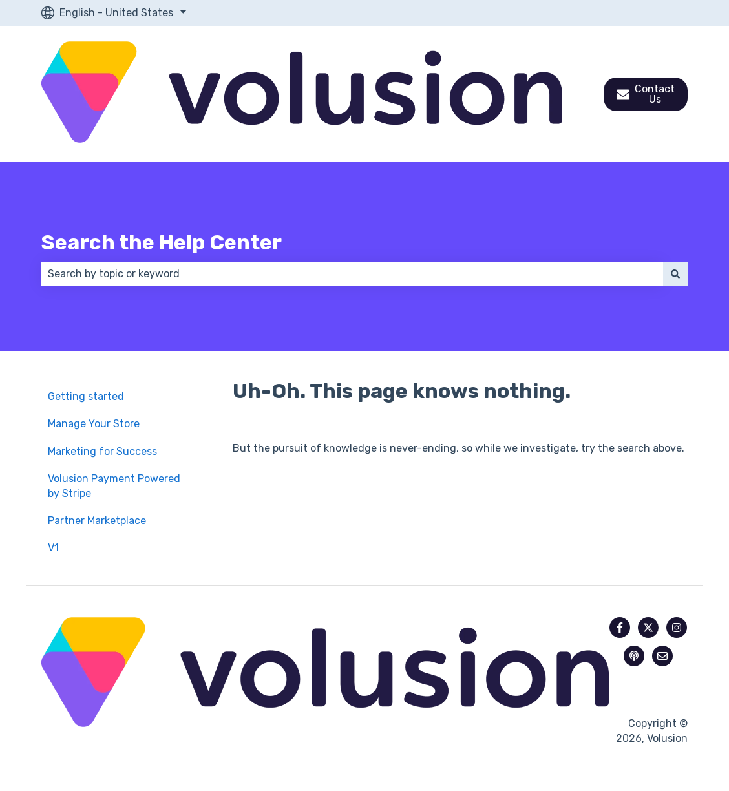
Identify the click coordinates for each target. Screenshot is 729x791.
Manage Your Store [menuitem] (94, 423)
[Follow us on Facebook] (619, 627)
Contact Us (646, 94)
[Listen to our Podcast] (634, 656)
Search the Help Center (161, 242)
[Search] (675, 274)
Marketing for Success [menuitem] (102, 451)
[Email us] (662, 656)
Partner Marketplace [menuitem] (97, 520)
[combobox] (352, 274)
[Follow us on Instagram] (676, 627)
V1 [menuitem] (53, 548)
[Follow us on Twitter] (648, 627)
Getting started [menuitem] (86, 396)
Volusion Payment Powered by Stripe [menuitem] (114, 485)
